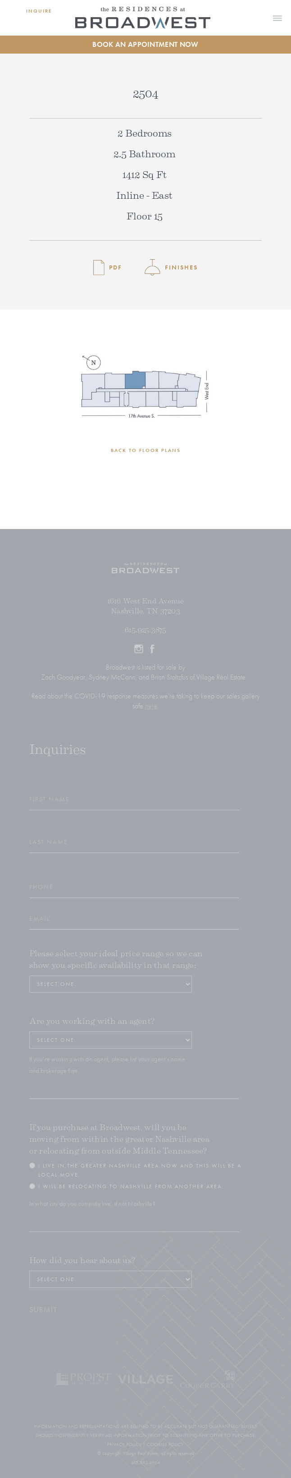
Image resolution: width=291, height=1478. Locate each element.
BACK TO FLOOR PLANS (146, 450)
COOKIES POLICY (165, 1444)
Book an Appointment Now (145, 44)
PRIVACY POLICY (124, 1444)
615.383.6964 (145, 1462)
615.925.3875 (146, 630)
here (151, 706)
